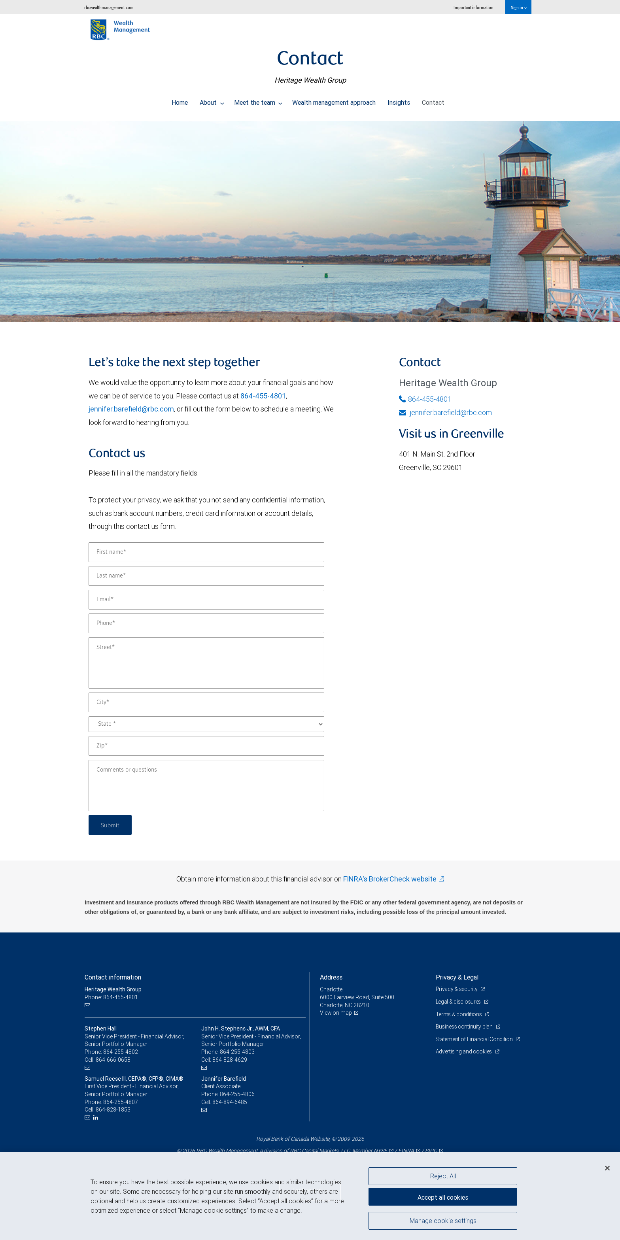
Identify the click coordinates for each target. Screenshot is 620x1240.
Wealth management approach (334, 100)
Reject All (443, 1176)
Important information (473, 7)
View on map (336, 1012)
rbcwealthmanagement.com (109, 7)
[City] (206, 702)
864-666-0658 (113, 1059)
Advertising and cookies (464, 1051)
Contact (433, 100)
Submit (111, 825)
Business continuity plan (465, 1026)
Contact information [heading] (113, 977)
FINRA (406, 1150)
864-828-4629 (229, 1059)
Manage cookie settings (443, 1221)
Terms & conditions (459, 1014)
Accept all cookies (443, 1196)
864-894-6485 (229, 1102)
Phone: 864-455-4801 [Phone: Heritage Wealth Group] (111, 997)
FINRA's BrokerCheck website (390, 878)
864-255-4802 (120, 1051)
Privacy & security (457, 989)
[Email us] (88, 1005)
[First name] (206, 552)
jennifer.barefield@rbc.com (131, 408)
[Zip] (206, 746)
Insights (399, 100)
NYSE (380, 1150)
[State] (206, 724)
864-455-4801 (263, 395)
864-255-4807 (120, 1102)
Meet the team (258, 100)
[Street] (206, 663)
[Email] (206, 600)
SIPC (431, 1150)
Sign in (519, 7)
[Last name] (206, 576)
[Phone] (206, 623)
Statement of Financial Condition (475, 1039)
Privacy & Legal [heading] (457, 977)
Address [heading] (331, 977)
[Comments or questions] (206, 785)
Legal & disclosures (459, 1001)
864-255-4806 (237, 1094)
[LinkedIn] (96, 1117)
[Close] (607, 1168)
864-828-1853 (113, 1109)
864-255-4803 (237, 1051)
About (212, 100)
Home (180, 100)
